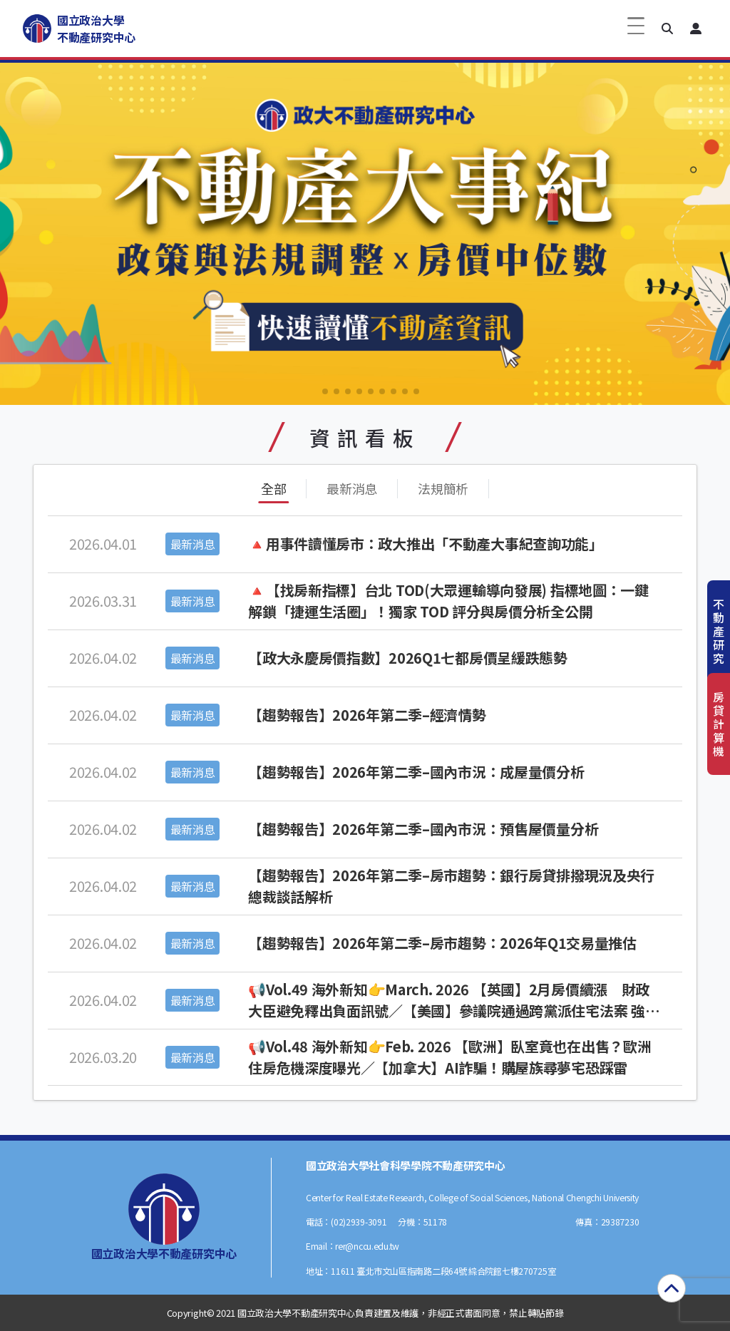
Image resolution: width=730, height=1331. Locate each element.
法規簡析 (443, 488)
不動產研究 (718, 631)
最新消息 (352, 488)
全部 (273, 488)
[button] (667, 28)
